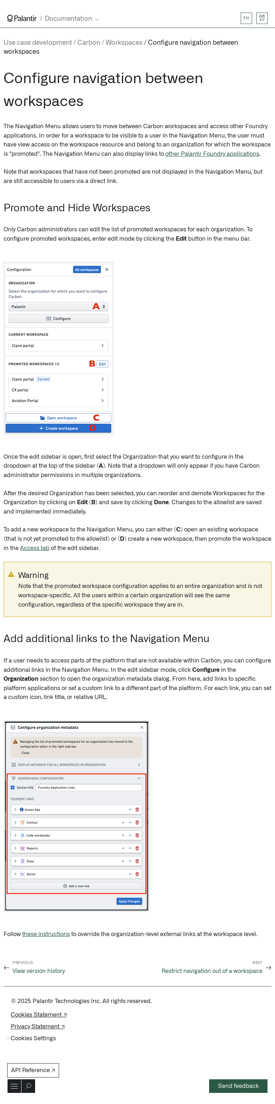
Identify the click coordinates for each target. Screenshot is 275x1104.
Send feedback (238, 1086)
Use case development (38, 43)
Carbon (88, 43)
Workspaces (124, 43)
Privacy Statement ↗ (38, 1027)
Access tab (34, 548)
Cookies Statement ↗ (39, 1015)
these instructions (46, 934)
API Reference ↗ (33, 1070)
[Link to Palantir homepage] (22, 18)
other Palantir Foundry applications (212, 154)
